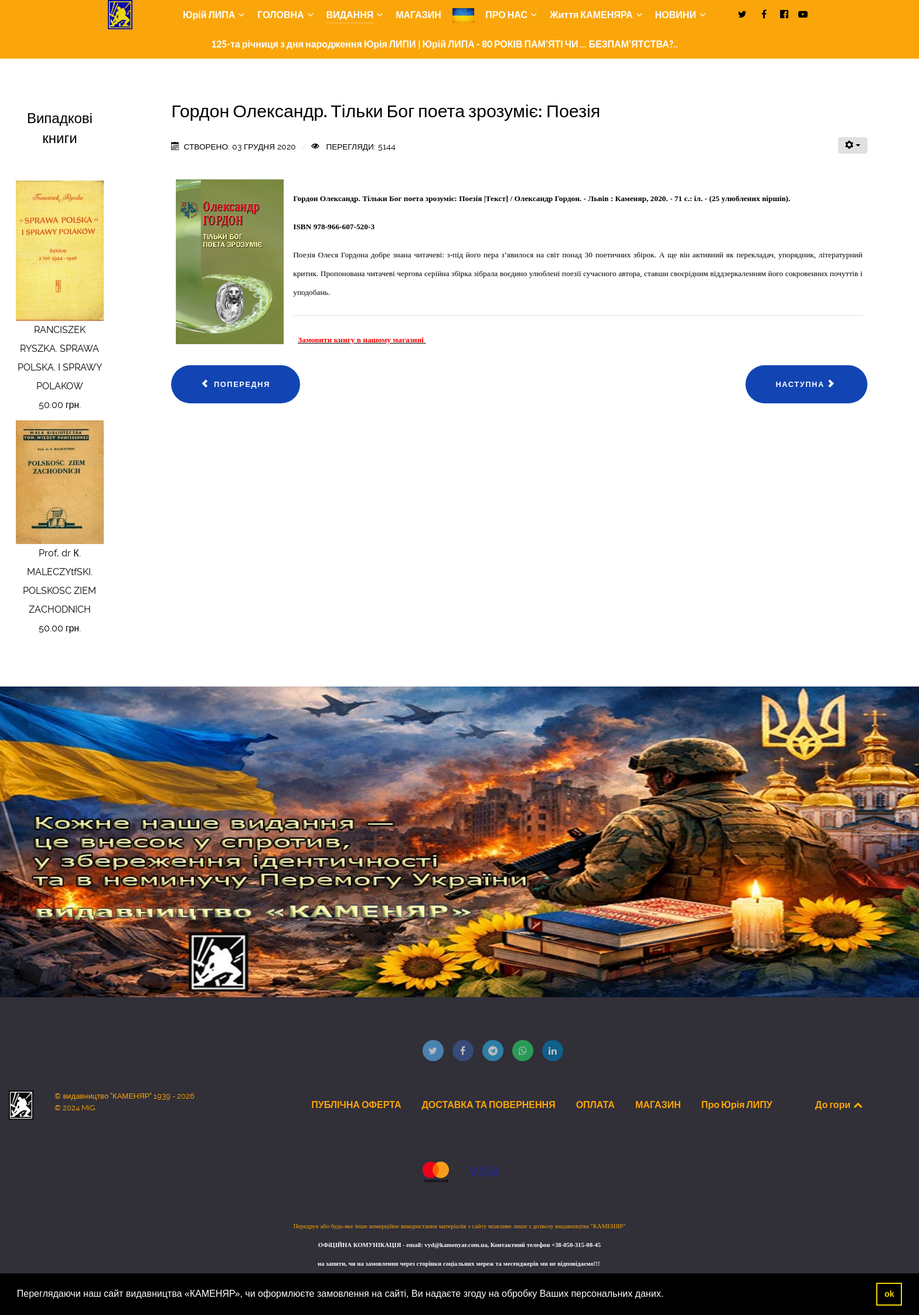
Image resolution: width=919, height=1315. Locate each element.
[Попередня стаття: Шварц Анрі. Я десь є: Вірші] (235, 384)
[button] (668, 1295)
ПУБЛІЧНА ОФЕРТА (356, 1104)
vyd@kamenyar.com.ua (455, 1245)
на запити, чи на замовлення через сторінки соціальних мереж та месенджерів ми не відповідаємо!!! (459, 1263)
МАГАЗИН (658, 1104)
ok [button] (889, 1294)
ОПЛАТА (595, 1104)
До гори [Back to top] (839, 1104)
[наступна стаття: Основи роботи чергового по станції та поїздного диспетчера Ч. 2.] (806, 384)
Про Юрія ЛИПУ (736, 1104)
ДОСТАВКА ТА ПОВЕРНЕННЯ (488, 1104)
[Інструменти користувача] (852, 145)
